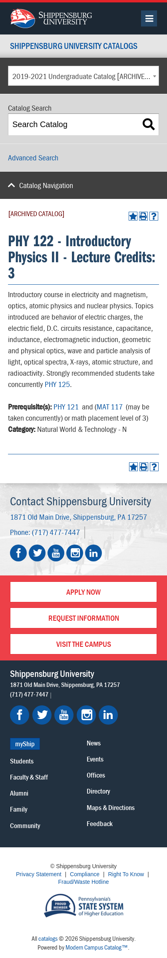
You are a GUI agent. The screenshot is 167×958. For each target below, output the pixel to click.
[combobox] (83, 76)
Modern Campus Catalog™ (97, 947)
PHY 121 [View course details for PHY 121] (66, 406)
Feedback (100, 823)
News (94, 742)
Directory (98, 791)
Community (25, 825)
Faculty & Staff (29, 777)
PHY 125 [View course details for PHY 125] (57, 384)
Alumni (19, 793)
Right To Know (126, 874)
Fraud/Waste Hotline (83, 882)
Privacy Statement (39, 874)
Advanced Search (33, 157)
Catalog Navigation (46, 185)
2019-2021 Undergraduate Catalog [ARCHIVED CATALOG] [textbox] (85, 76)
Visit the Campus (83, 644)
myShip (25, 743)
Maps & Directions (111, 807)
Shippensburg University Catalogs (73, 46)
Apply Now (83, 592)
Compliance (84, 874)
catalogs (48, 938)
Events (95, 759)
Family (18, 809)
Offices (96, 775)
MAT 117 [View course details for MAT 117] (110, 406)
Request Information (83, 618)
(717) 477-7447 (56, 532)
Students (22, 761)
